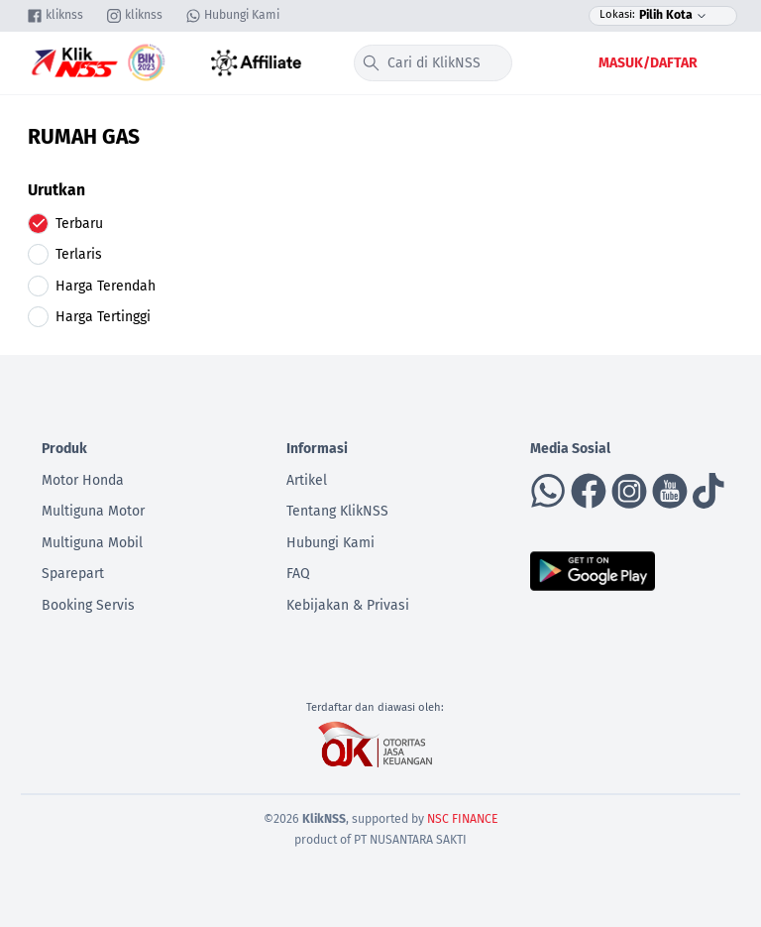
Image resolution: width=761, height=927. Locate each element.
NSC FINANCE (462, 819)
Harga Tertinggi (103, 316)
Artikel (306, 480)
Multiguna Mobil (92, 542)
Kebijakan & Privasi (347, 605)
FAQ (298, 573)
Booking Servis (88, 605)
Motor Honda (83, 480)
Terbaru (79, 223)
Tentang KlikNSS (337, 511)
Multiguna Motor (93, 511)
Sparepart (73, 573)
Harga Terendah (105, 286)
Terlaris (78, 254)
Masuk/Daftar (648, 63)
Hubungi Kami (330, 542)
